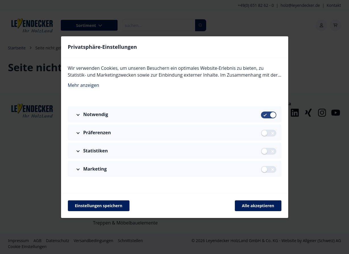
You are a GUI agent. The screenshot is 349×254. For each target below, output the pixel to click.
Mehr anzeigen (83, 85)
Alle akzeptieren (258, 205)
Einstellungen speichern (98, 205)
